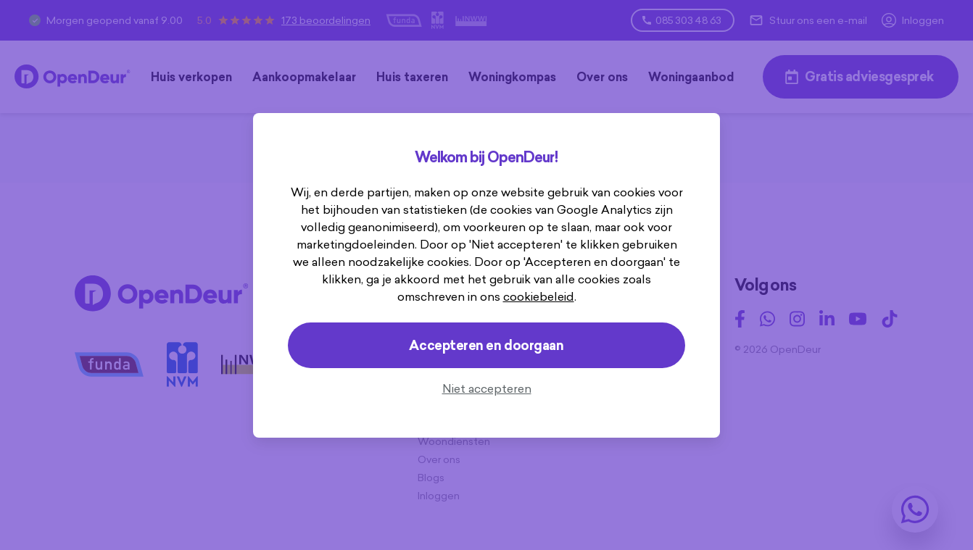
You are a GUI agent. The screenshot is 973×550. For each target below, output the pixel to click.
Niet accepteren (486, 388)
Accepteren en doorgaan (486, 345)
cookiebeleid (503, 296)
